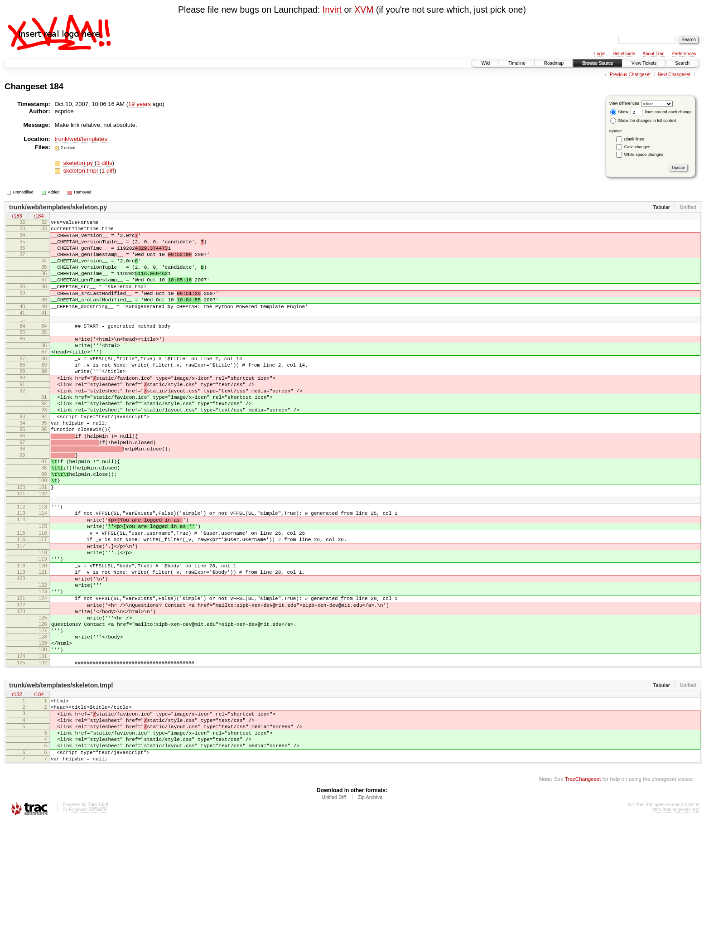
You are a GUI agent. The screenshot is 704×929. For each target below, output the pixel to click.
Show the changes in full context (643, 120)
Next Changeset (674, 74)
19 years (139, 104)
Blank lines (634, 139)
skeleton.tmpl (81, 170)
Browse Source (597, 63)
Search (682, 63)
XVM (363, 10)
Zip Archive (370, 904)
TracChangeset (583, 886)
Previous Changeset (630, 74)
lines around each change (661, 112)
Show (619, 112)
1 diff (107, 170)
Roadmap (554, 63)
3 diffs (104, 163)
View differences (624, 103)
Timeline (516, 63)
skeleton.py (78, 163)
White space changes (643, 154)
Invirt (332, 10)
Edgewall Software (87, 916)
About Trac (653, 53)
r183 (17, 216)
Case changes (637, 147)
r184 (38, 216)
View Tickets (644, 63)
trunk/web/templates (81, 138)
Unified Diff (334, 904)
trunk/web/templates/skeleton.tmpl (61, 777)
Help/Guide (623, 53)
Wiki (485, 63)
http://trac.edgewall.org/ (675, 916)
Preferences (684, 53)
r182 (17, 787)
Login (599, 53)
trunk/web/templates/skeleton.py (58, 207)
